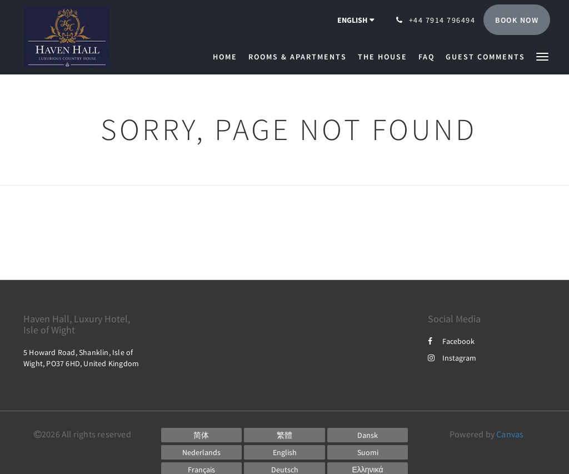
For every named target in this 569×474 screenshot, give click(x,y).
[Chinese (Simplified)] (201, 435)
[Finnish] (367, 452)
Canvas (509, 434)
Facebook (451, 341)
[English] (284, 452)
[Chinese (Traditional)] (284, 435)
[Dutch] (201, 452)
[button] (542, 56)
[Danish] (367, 435)
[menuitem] (228, 56)
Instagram (452, 358)
